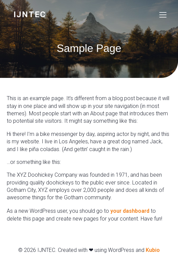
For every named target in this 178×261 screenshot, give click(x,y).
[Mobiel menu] (163, 14)
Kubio (153, 250)
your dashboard (129, 211)
